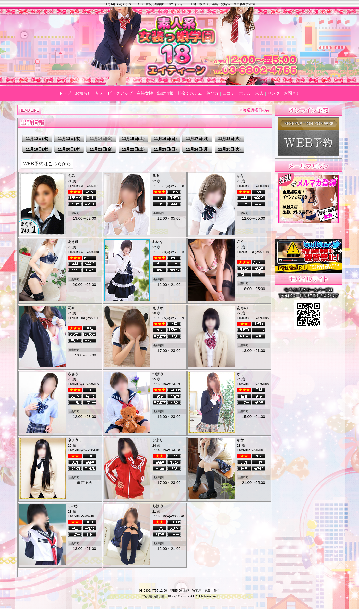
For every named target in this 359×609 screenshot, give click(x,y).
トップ (65, 93)
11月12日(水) (37, 138)
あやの (242, 308)
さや (240, 242)
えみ (71, 176)
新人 (100, 93)
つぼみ (157, 374)
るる (156, 176)
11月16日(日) (165, 138)
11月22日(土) (133, 149)
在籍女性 (145, 93)
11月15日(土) (133, 138)
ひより (157, 440)
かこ (240, 374)
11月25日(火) (229, 149)
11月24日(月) (197, 149)
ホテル (245, 93)
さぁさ (73, 374)
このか (73, 506)
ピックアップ (120, 93)
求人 (259, 93)
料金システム (190, 93)
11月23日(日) (165, 149)
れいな (157, 242)
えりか (157, 308)
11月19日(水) (37, 149)
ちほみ (157, 506)
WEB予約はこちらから (47, 163)
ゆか (240, 440)
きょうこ (75, 440)
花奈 (71, 308)
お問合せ (292, 93)
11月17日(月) (197, 138)
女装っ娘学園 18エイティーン (167, 596)
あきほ (73, 242)
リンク (274, 93)
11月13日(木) (69, 138)
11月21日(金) (101, 149)
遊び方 (212, 93)
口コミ (228, 93)
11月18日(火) (229, 138)
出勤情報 (165, 93)
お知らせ (83, 93)
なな (240, 176)
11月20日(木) (69, 149)
